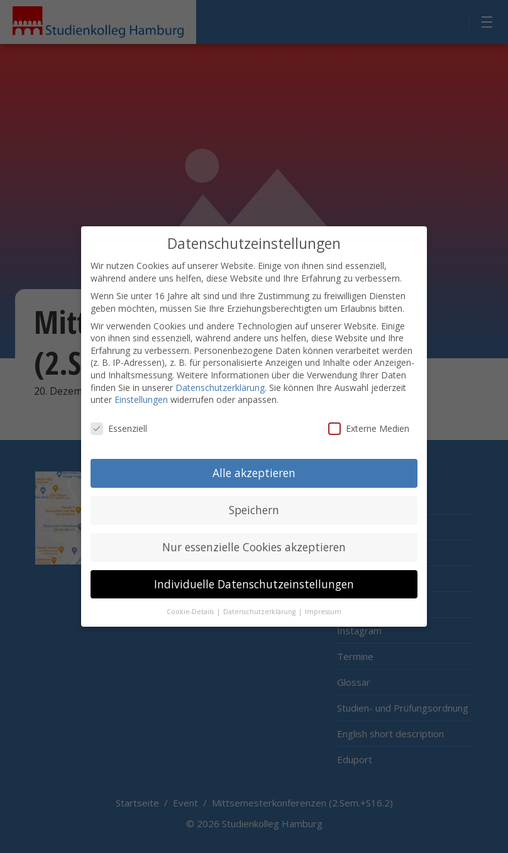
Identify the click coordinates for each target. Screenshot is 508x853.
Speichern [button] (254, 499)
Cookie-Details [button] (191, 601)
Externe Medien (368, 418)
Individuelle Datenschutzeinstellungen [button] (254, 573)
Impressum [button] (323, 601)
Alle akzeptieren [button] (254, 462)
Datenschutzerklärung (220, 377)
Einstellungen (141, 390)
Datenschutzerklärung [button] (260, 601)
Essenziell (119, 418)
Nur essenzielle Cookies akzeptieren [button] (254, 536)
